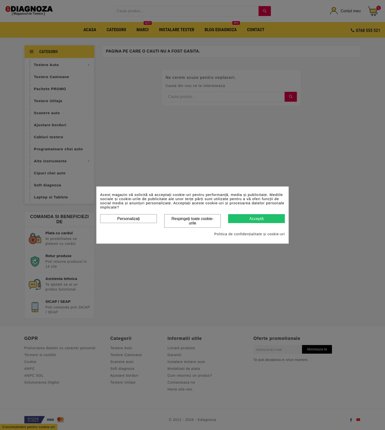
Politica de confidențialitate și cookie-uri (249, 234)
